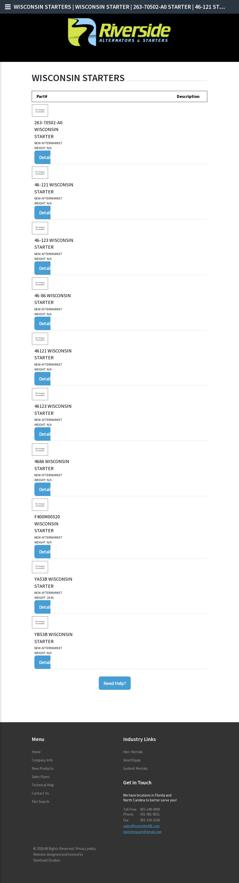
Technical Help (43, 785)
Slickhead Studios (46, 860)
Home (36, 752)
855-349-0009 (150, 809)
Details (46, 157)
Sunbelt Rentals (135, 768)
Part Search (40, 801)
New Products (43, 768)
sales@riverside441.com (141, 826)
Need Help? (114, 683)
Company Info (42, 760)
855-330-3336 (150, 820)
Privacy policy (85, 848)
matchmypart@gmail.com (142, 831)
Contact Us (40, 793)
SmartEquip (132, 760)
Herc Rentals (133, 752)
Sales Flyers (41, 776)
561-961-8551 (150, 814)
